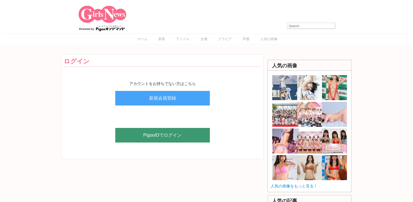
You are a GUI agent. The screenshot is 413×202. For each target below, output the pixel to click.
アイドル (182, 39)
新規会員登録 (162, 98)
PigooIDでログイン (162, 135)
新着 (161, 39)
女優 (204, 39)
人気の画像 (269, 39)
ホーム (142, 39)
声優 (246, 39)
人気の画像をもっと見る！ (294, 186)
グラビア (225, 39)
